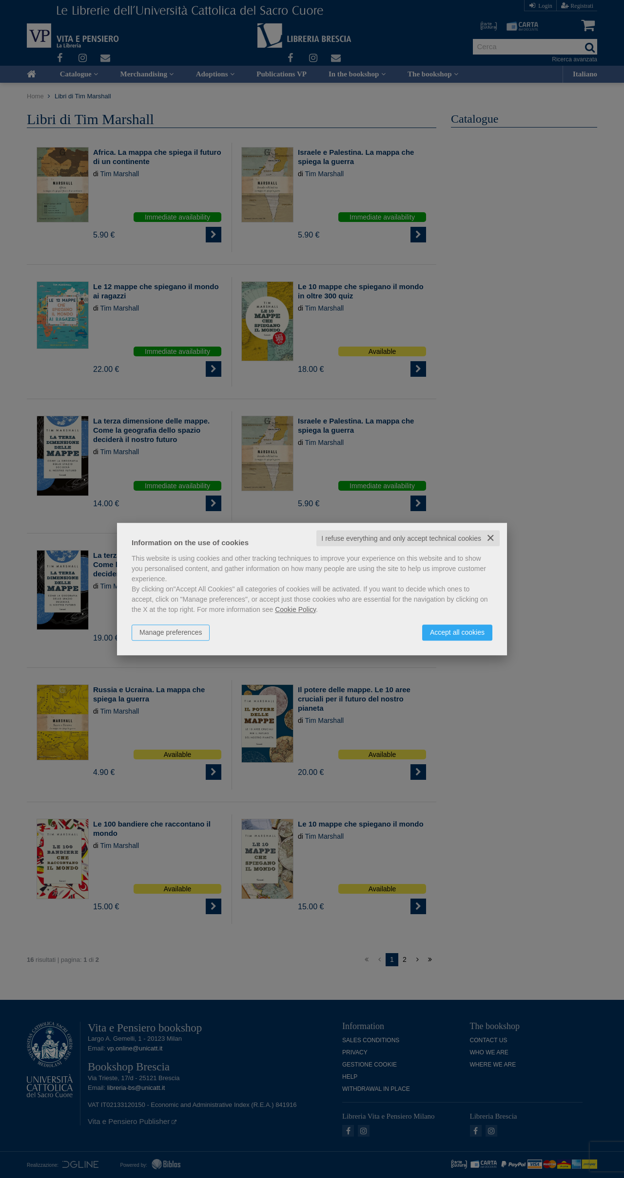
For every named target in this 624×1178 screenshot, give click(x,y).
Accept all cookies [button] (457, 632)
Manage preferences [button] (170, 632)
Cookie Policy (295, 609)
